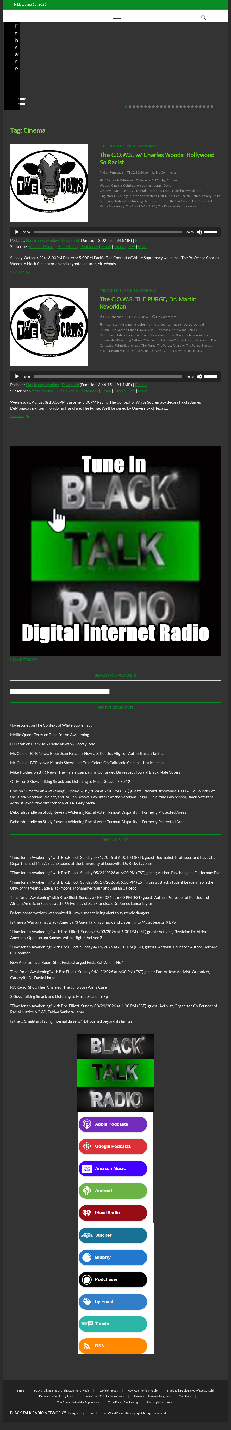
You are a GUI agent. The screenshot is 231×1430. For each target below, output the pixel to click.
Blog (13, 59)
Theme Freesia (96, 1413)
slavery (206, 196)
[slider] (108, 232)
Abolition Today (108, 1390)
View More (20, 104)
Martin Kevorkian (153, 335)
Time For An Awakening (69, 734)
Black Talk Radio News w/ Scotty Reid (39, 55)
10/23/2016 (137, 172)
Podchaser (89, 246)
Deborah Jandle (23, 812)
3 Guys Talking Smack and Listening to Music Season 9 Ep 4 (60, 996)
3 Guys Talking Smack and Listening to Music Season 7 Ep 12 (78, 781)
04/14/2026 (35, 89)
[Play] (17, 232)
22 (208, 106)
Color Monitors (148, 324)
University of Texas (164, 351)
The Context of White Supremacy (128, 146)
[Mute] (199, 232)
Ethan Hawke (137, 330)
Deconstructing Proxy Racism (57, 1396)
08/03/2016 (137, 317)
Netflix (162, 196)
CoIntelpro (131, 185)
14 (177, 106)
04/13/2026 (109, 89)
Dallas (188, 324)
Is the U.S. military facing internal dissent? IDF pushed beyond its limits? (189, 74)
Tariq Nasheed (116, 201)
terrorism (152, 201)
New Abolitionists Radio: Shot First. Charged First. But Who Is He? (38, 74)
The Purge (148, 345)
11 (165, 106)
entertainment (145, 191)
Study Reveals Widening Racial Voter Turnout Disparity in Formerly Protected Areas (114, 812)
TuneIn (120, 246)
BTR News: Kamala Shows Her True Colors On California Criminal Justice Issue (97, 762)
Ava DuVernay (140, 180)
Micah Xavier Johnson (182, 335)
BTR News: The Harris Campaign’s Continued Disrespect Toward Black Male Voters (109, 772)
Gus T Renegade (167, 191)
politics (174, 196)
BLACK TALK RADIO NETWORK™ (38, 1412)
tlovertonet (20, 725)
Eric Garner (118, 330)
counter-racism (151, 185)
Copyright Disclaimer (160, 1402)
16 (184, 106)
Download (70, 240)
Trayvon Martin (118, 351)
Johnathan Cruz (128, 335)
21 (204, 106)
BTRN (20, 1390)
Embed (141, 240)
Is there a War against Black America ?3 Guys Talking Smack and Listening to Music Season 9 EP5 (93, 922)
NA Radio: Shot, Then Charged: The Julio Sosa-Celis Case (112, 74)
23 (212, 106)
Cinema (116, 185)
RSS (131, 246)
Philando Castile (171, 340)
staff (15, 89)
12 (169, 106)
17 (188, 106)
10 (161, 106)
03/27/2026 (184, 89)
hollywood (187, 191)
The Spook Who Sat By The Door (149, 206)
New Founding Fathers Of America (134, 340)
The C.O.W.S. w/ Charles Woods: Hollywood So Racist (157, 158)
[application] (115, 232)
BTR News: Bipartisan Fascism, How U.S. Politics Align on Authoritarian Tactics (97, 753)
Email (106, 246)
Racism (185, 196)
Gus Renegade (111, 172)
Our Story (185, 1396)
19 (196, 106)
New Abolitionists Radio (38, 59)
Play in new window (42, 240)
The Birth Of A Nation (175, 201)
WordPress (115, 1413)
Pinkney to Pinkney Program (152, 1396)
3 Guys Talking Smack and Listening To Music (61, 1390)
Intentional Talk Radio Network (104, 1396)
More (142, 246)
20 (200, 106)
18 (192, 106)
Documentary (123, 191)
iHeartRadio (67, 246)
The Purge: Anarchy (171, 345)
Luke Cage (121, 196)
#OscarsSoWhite (117, 180)
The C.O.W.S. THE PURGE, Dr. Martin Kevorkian (148, 302)
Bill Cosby (158, 180)
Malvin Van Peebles (143, 196)
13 (173, 106)
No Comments (22, 95)
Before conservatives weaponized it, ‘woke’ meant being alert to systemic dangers (79, 912)
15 (180, 106)
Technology (135, 201)
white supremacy (185, 206)
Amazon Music (41, 246)
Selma (196, 196)
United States (139, 351)
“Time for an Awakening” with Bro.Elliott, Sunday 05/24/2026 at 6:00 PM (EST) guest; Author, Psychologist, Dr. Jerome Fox (115, 872)
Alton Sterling (114, 324)
